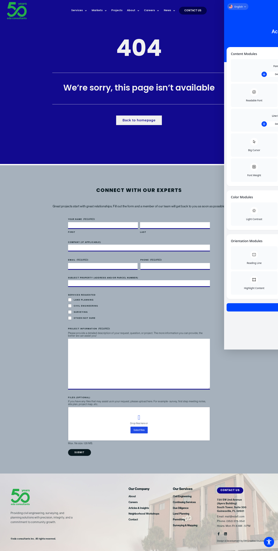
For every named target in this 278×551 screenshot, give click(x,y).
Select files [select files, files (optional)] (139, 430)
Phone (151, 259)
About (133, 11)
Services (79, 11)
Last (143, 232)
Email (78, 259)
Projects (117, 10)
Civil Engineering (86, 306)
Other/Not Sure (85, 318)
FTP (251, 11)
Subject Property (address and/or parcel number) (103, 277)
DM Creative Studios (255, 541)
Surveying (81, 312)
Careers (151, 11)
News (169, 11)
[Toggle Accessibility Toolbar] (268, 541)
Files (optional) (79, 398)
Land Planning (84, 300)
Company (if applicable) (84, 242)
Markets (99, 11)
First (71, 232)
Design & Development (229, 541)
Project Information (89, 328)
